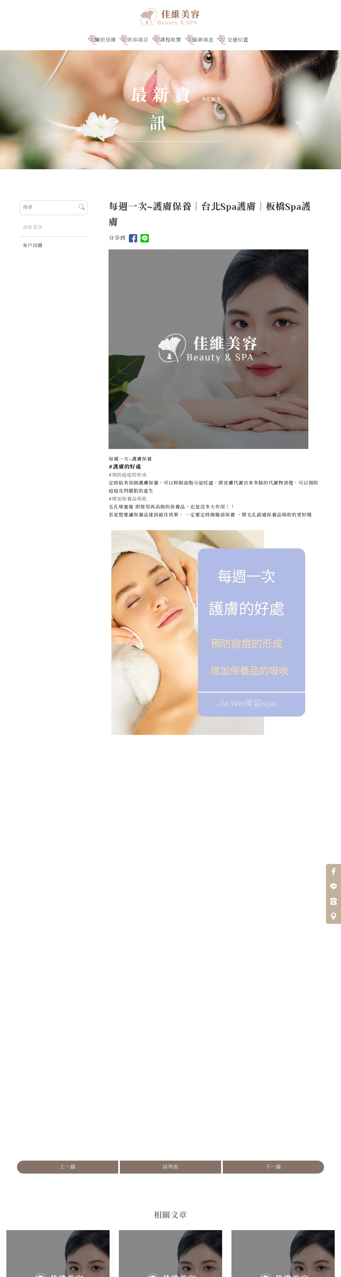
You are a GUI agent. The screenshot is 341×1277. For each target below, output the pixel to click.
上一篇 (68, 1167)
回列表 (170, 1167)
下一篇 (273, 1167)
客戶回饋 (33, 246)
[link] (125, 467)
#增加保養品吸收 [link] (128, 499)
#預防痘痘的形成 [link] (128, 475)
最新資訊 (33, 227)
